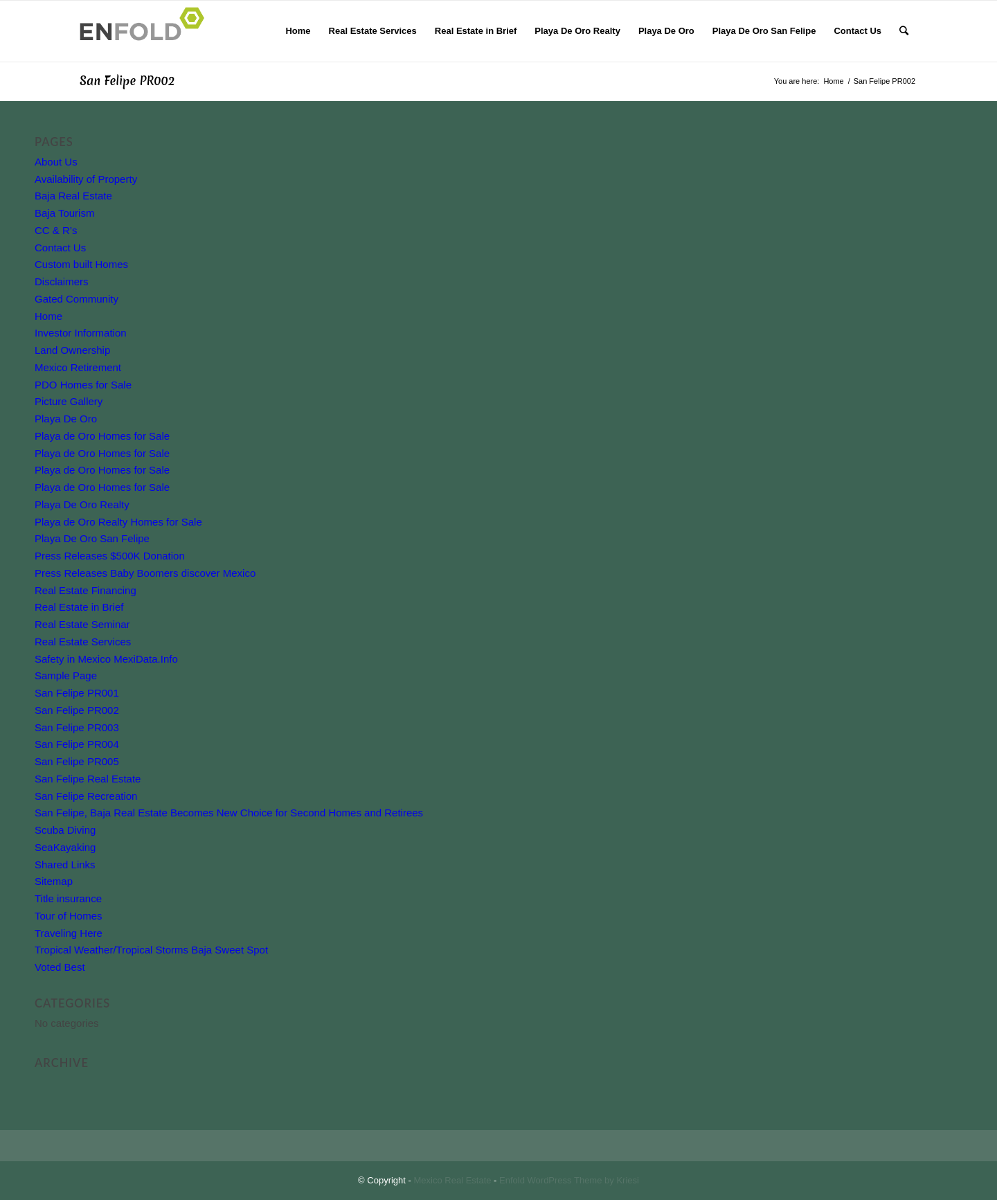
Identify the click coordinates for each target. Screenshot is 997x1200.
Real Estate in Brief (79, 607)
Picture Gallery (68, 401)
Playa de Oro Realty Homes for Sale (118, 522)
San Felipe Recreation (86, 796)
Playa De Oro (66, 418)
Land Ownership (72, 350)
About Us (56, 162)
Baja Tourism (64, 213)
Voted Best (60, 967)
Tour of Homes (68, 916)
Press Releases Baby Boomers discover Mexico (145, 573)
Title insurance (68, 898)
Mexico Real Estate (453, 1180)
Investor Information (81, 333)
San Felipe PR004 (77, 744)
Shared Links (65, 864)
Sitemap (54, 881)
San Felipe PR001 (77, 693)
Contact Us (60, 247)
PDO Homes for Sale (83, 385)
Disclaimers (62, 281)
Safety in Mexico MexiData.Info (106, 659)
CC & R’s (56, 230)
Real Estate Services (83, 641)
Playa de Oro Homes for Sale (102, 436)
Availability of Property (86, 179)
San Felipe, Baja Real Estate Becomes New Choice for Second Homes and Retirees (229, 812)
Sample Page (66, 675)
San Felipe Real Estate (88, 779)
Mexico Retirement (78, 367)
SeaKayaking (65, 847)
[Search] (903, 31)
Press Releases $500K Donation (110, 556)
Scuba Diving (65, 830)
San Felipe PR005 (77, 761)
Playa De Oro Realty (82, 504)
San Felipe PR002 (127, 81)
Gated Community (76, 299)
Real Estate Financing (85, 590)
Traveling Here (68, 933)
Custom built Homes (81, 264)
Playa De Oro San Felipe (92, 538)
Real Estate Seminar (82, 624)
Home (48, 316)
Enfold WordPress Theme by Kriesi (569, 1180)
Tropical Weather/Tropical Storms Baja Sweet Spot (151, 950)
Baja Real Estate (73, 196)
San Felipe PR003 (77, 727)
